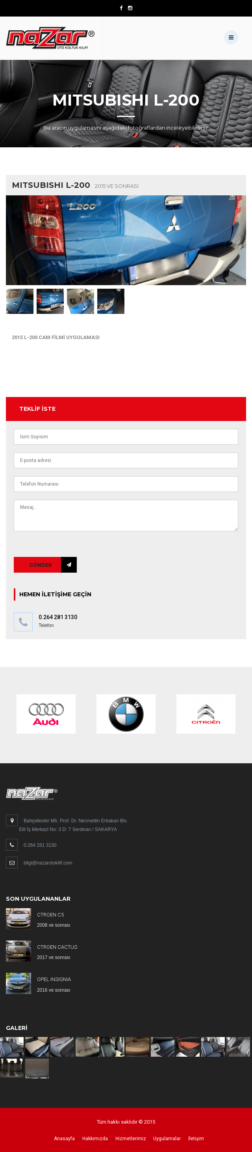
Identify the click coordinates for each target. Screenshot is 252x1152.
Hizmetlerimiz (130, 1138)
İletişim (196, 1138)
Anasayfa (64, 1138)
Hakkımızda (95, 1138)
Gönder (40, 565)
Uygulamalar (167, 1138)
